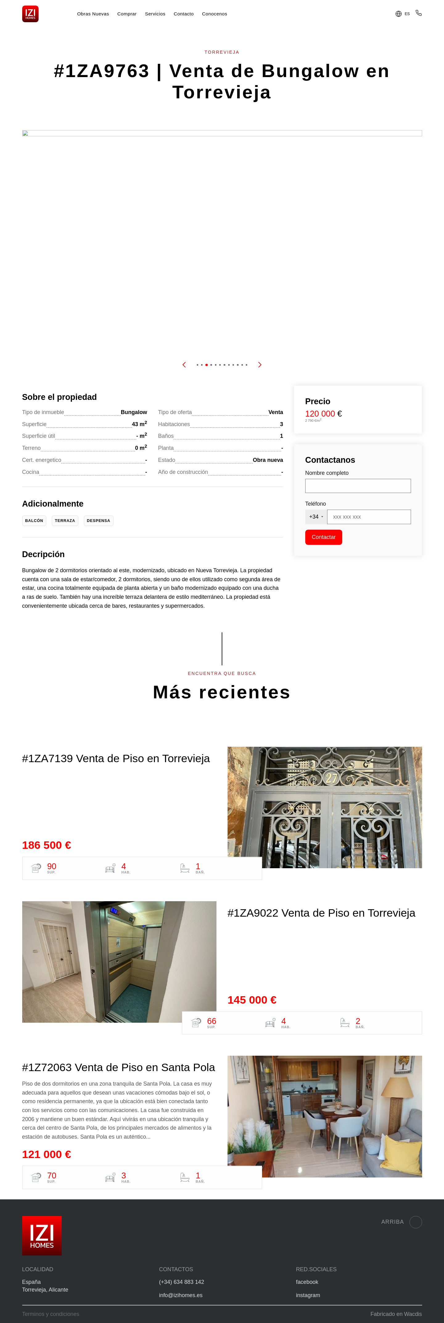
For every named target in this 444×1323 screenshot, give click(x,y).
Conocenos (214, 13)
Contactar (323, 537)
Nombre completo (327, 473)
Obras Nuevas (93, 13)
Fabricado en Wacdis (396, 1314)
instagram (308, 1295)
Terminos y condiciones (51, 1314)
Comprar (127, 13)
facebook (307, 1282)
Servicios (155, 13)
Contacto (184, 13)
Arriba (401, 1222)
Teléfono (315, 504)
